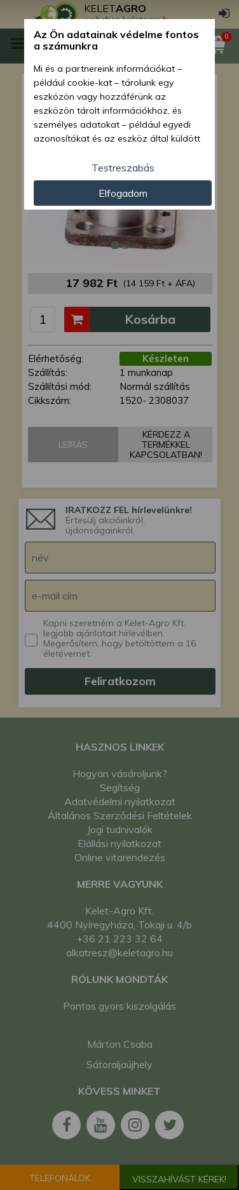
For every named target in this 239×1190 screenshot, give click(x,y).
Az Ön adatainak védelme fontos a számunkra (116, 40)
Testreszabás (123, 167)
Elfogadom (123, 193)
